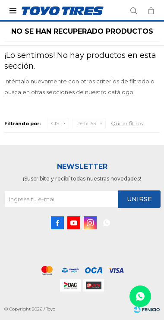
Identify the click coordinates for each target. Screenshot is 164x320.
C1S (55, 123)
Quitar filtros (127, 123)
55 (86, 123)
